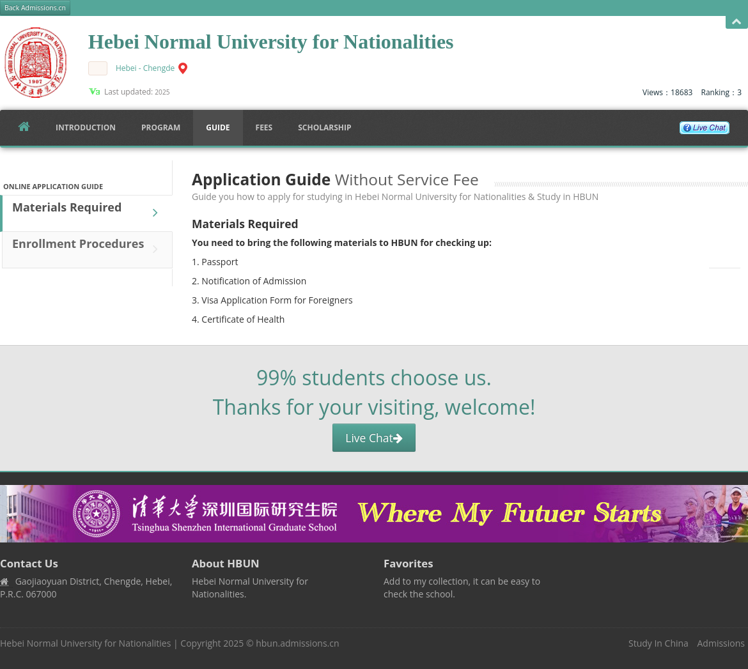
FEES (264, 127)
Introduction (86, 127)
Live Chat (373, 437)
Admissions (721, 643)
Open (737, 22)
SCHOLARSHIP (324, 127)
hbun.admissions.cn (297, 643)
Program (160, 127)
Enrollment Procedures (88, 249)
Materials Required (88, 212)
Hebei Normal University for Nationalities (85, 643)
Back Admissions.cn (35, 7)
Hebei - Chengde (145, 68)
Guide (218, 127)
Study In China (658, 643)
